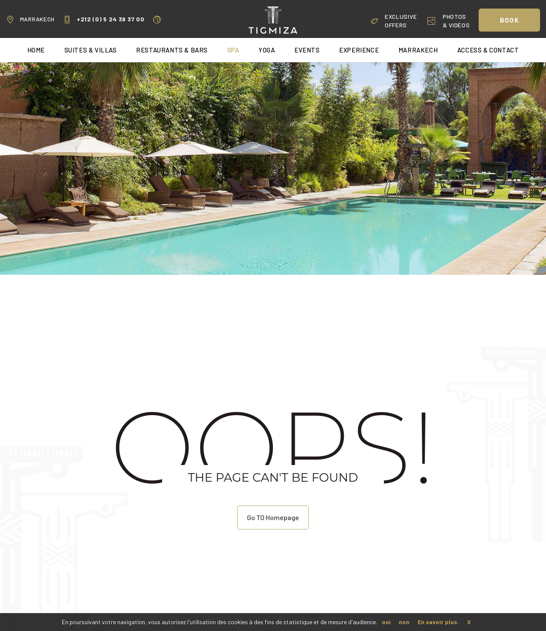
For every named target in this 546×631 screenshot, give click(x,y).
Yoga (266, 50)
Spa (233, 50)
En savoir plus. (438, 621)
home (36, 50)
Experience (359, 50)
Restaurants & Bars (172, 50)
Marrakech (30, 19)
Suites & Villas (90, 50)
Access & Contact (488, 50)
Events (307, 50)
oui (386, 621)
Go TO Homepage (273, 517)
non (404, 621)
